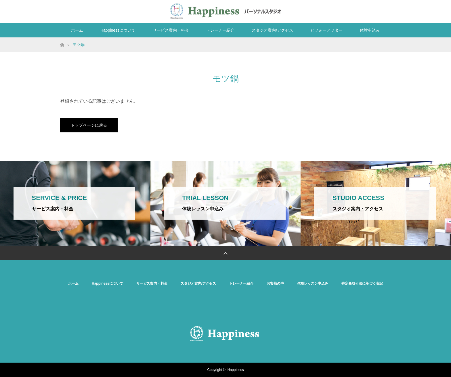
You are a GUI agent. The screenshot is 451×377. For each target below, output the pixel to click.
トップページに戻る (89, 125)
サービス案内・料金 (171, 30)
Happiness (236, 370)
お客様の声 (275, 283)
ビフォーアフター (326, 30)
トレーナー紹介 (220, 30)
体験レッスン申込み (312, 283)
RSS (385, 10)
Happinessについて (117, 30)
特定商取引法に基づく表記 (362, 283)
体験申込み (370, 30)
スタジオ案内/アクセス (272, 30)
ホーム (77, 30)
